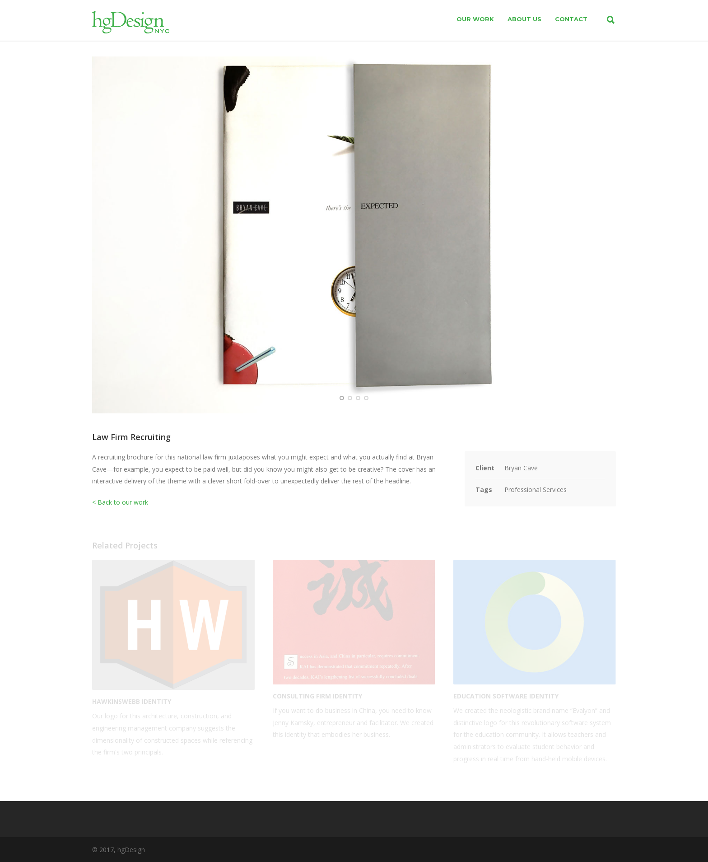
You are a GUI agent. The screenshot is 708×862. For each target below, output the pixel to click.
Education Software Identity (506, 696)
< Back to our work (120, 502)
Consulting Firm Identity (317, 696)
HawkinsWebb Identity (131, 701)
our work (475, 19)
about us (524, 19)
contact (571, 19)
